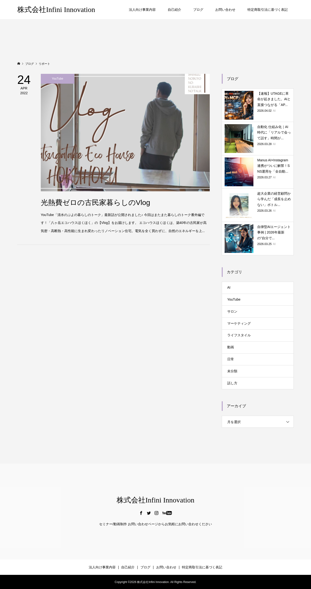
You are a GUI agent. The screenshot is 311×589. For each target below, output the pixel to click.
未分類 (232, 371)
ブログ (198, 10)
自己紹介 (174, 10)
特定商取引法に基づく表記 (267, 10)
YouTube (233, 299)
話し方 (232, 383)
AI (228, 287)
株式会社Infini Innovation (56, 9)
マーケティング (239, 323)
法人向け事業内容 (142, 10)
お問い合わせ (225, 10)
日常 (230, 359)
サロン (232, 311)
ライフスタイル (239, 335)
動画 (230, 347)
